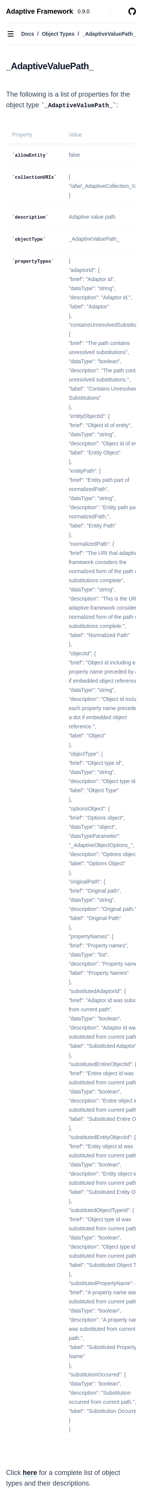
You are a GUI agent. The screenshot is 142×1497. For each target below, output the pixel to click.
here (30, 1472)
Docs (27, 34)
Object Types (58, 34)
